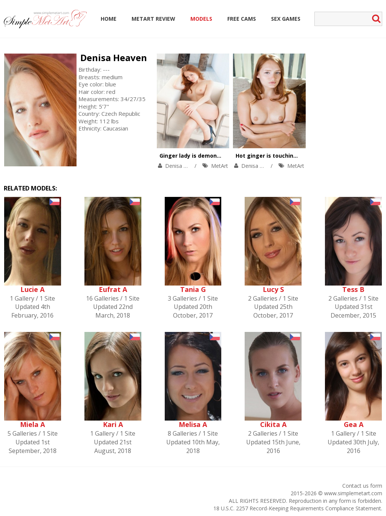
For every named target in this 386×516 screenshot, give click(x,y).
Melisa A (193, 424)
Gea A (353, 424)
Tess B (353, 289)
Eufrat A (113, 289)
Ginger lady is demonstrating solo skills (213, 155)
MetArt (219, 165)
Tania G (193, 289)
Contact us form (362, 485)
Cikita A (273, 424)
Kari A (113, 424)
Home (108, 18)
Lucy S (273, 289)
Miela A (32, 424)
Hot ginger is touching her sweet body (288, 155)
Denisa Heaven (113, 57)
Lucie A (32, 289)
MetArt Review (153, 18)
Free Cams (241, 18)
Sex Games (285, 18)
